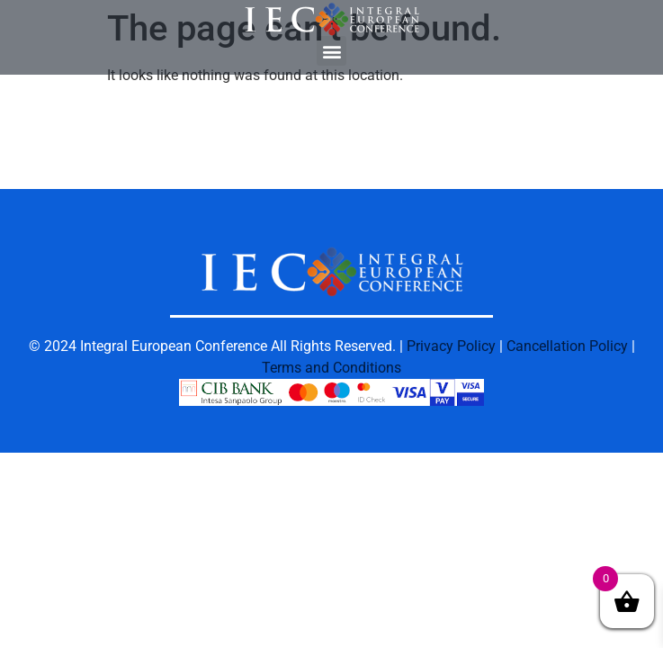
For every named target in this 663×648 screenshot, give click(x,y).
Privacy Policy (451, 346)
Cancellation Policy (567, 346)
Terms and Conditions (331, 367)
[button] (331, 51)
